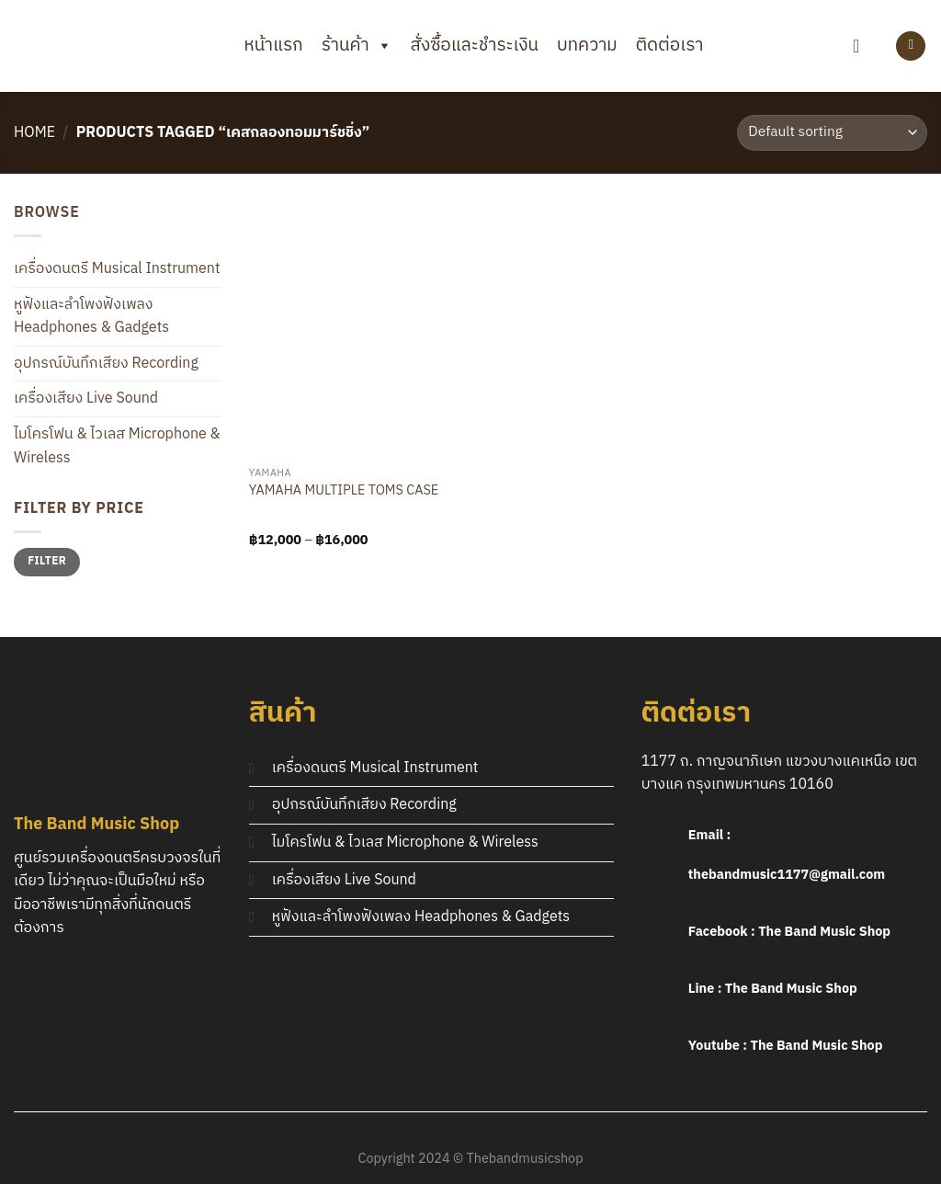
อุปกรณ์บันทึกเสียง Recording (106, 363)
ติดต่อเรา (670, 45)
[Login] (910, 46)
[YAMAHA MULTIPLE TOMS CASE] (356, 329)
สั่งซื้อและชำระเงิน (475, 45)
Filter (47, 561)
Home (34, 132)
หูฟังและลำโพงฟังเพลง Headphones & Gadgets (91, 316)
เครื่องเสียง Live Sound (86, 398)
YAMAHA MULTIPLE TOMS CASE (343, 492)
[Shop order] (832, 133)
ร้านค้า (357, 46)
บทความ (587, 45)
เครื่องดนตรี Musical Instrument (117, 268)
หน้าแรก (273, 45)
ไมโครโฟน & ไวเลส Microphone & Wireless (117, 446)
